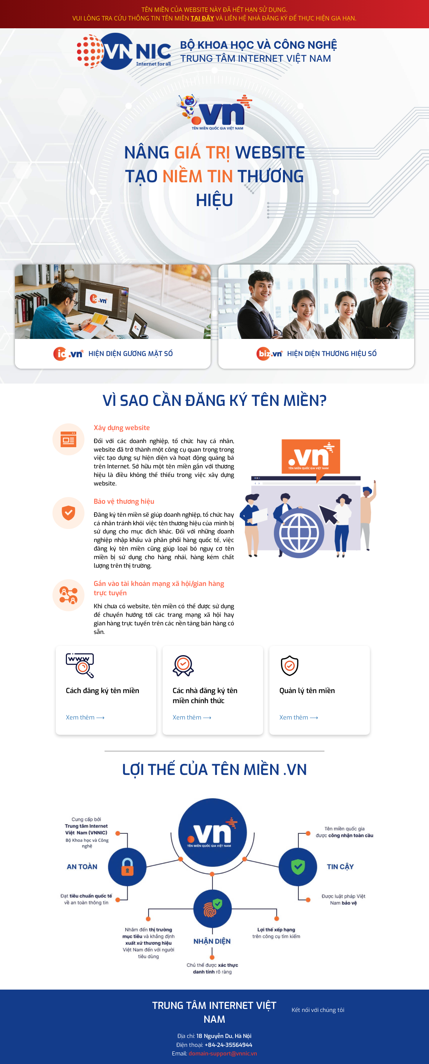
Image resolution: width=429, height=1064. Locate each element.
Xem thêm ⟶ (85, 717)
